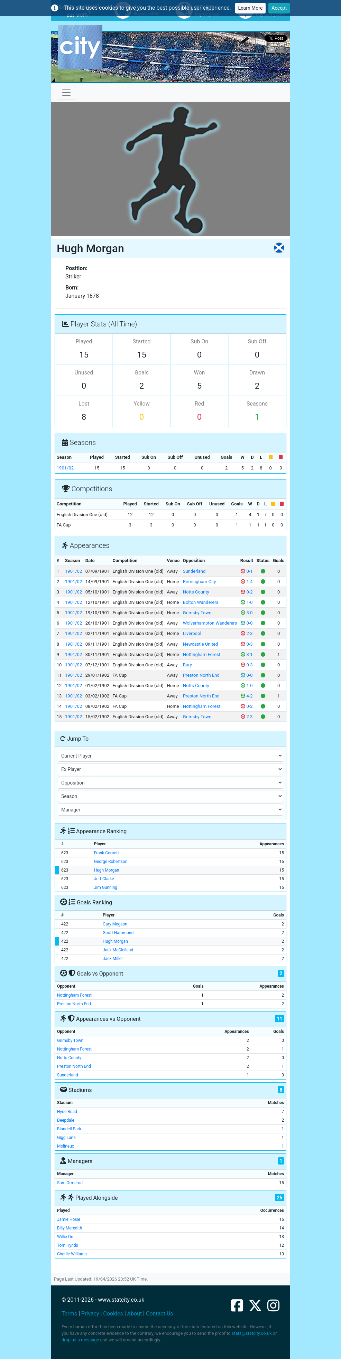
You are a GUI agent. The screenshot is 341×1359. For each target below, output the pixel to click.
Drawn (257, 372)
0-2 (246, 592)
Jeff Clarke (104, 878)
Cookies (113, 1313)
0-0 (246, 623)
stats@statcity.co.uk (252, 1333)
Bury (187, 664)
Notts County (196, 592)
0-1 (246, 571)
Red (199, 403)
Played (84, 341)
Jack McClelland (118, 950)
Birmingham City (199, 581)
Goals (142, 372)
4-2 (246, 695)
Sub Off (257, 341)
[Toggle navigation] (66, 92)
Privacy (90, 1313)
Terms (69, 1313)
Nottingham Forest (201, 654)
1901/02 (65, 468)
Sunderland (194, 571)
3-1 (246, 654)
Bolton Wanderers (201, 602)
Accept (279, 8)
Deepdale (65, 1120)
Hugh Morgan (106, 870)
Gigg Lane (66, 1137)
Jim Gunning (105, 887)
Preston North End (201, 675)
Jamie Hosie (68, 1219)
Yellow (141, 403)
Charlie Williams (72, 1254)
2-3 (246, 633)
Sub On (199, 341)
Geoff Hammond (118, 932)
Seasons (257, 403)
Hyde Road (67, 1111)
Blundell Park (69, 1129)
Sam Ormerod (70, 1182)
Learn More (250, 8)
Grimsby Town (197, 612)
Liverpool (192, 633)
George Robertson (111, 861)
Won (199, 372)
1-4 (246, 581)
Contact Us (159, 1313)
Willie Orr (65, 1236)
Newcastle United (200, 644)
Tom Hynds (67, 1245)
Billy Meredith (69, 1228)
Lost (84, 403)
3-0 (246, 612)
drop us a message (80, 1339)
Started (142, 341)
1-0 (246, 602)
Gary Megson (115, 924)
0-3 (246, 644)
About (134, 1313)
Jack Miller (113, 958)
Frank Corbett (106, 852)
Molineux (65, 1146)
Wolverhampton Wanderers (210, 623)
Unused (84, 372)
